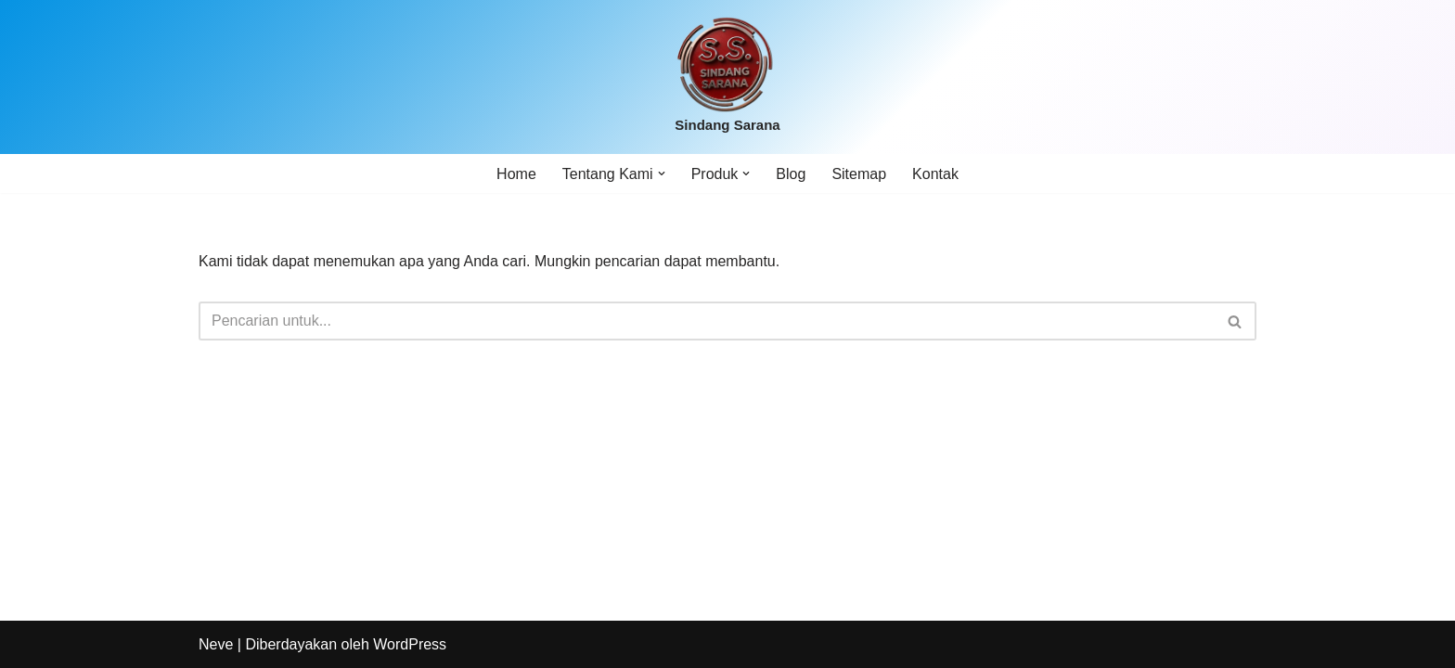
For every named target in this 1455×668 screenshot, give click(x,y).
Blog (790, 174)
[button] (661, 173)
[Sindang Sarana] (727, 77)
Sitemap (858, 174)
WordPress (409, 644)
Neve (216, 644)
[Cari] (707, 321)
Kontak (935, 174)
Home (516, 174)
